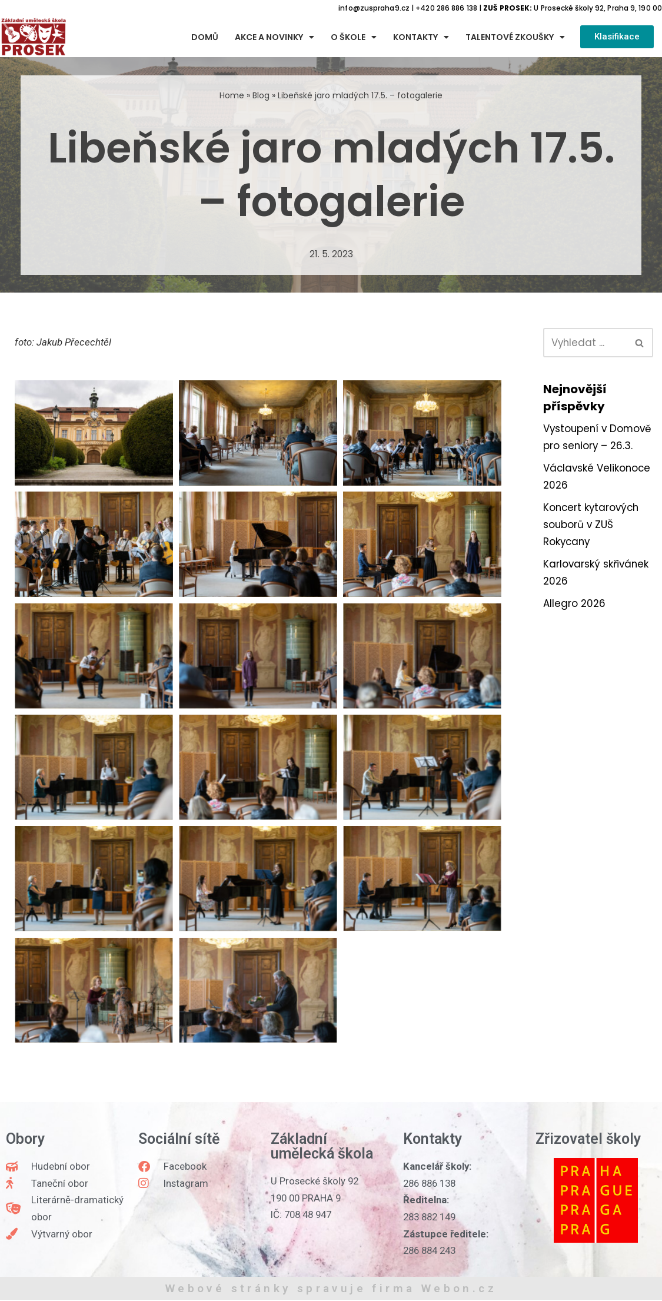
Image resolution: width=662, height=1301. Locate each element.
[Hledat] (585, 342)
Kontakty (421, 37)
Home (231, 95)
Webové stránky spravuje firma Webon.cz (331, 1289)
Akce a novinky (274, 37)
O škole (354, 37)
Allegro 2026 (574, 623)
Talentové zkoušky (515, 37)
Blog (261, 95)
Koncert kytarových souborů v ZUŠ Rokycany (592, 543)
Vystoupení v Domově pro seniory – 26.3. (594, 446)
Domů (204, 37)
